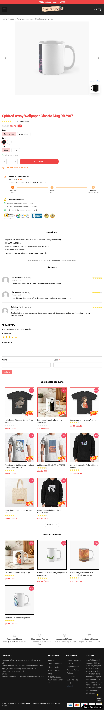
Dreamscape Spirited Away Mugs (17, 573)
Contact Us (71, 676)
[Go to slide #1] (46, 100)
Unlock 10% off (99, 699)
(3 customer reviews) (21, 121)
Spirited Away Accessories (21, 19)
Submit (7, 372)
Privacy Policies (53, 667)
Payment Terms (73, 667)
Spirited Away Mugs (44, 19)
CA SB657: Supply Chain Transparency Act (55, 680)
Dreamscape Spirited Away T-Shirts (83, 420)
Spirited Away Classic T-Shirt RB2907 (51, 465)
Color (4, 138)
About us (51, 660)
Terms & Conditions (55, 664)
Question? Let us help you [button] (92, 707)
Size (3, 146)
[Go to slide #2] (58, 100)
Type (4, 130)
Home (4, 19)
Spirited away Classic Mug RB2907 (18, 618)
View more (52, 525)
